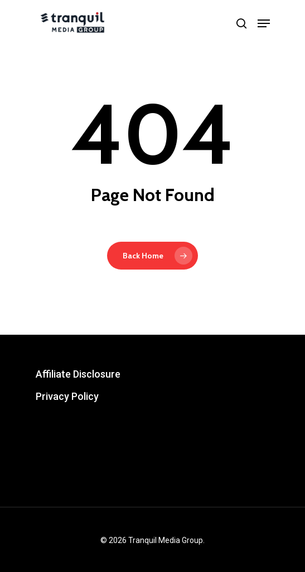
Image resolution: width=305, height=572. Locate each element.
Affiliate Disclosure (78, 374)
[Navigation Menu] (264, 23)
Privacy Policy (67, 396)
